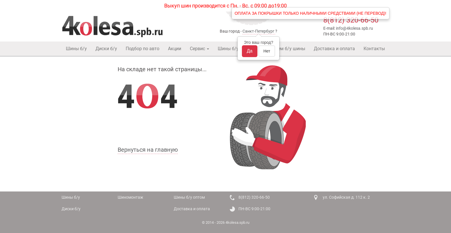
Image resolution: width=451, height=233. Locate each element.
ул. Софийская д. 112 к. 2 (346, 197)
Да (250, 50)
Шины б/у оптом (235, 48)
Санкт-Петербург (258, 31)
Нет (266, 51)
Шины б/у (76, 48)
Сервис (199, 48)
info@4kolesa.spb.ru (354, 28)
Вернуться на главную (148, 149)
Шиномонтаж (130, 197)
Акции (174, 48)
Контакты (374, 48)
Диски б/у (106, 48)
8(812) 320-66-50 (351, 20)
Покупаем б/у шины (283, 48)
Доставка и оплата (334, 48)
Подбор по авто (142, 48)
